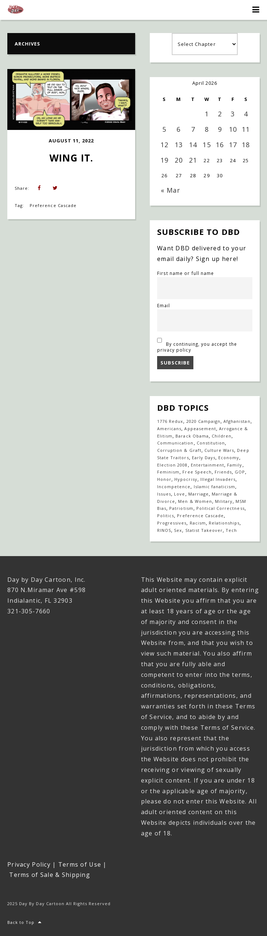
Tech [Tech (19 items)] (231, 530)
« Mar (170, 190)
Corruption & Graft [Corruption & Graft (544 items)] (179, 450)
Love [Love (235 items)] (179, 494)
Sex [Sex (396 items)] (178, 530)
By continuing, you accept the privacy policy (197, 344)
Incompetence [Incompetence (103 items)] (173, 486)
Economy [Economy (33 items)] (228, 457)
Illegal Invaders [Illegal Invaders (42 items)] (218, 479)
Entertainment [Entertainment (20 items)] (208, 465)
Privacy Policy (29, 864)
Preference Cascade (53, 205)
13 (179, 144)
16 (220, 144)
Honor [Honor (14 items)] (164, 479)
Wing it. (71, 157)
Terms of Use (79, 864)
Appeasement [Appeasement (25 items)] (200, 428)
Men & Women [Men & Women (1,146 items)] (195, 501)
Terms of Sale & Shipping (49, 875)
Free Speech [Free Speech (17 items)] (196, 472)
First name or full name (185, 273)
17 (233, 144)
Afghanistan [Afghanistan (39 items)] (236, 421)
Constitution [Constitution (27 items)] (211, 443)
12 (164, 144)
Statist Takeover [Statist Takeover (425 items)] (204, 530)
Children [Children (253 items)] (221, 436)
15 (207, 144)
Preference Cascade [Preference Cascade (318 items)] (200, 515)
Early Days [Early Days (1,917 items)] (203, 457)
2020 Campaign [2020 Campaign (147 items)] (203, 421)
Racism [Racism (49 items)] (198, 523)
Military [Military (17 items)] (224, 501)
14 (193, 144)
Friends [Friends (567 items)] (223, 472)
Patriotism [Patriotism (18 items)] (181, 508)
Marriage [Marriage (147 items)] (198, 494)
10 (233, 129)
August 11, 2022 (71, 140)
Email (163, 305)
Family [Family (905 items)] (234, 465)
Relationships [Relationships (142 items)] (224, 523)
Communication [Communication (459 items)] (175, 443)
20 (179, 160)
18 (246, 144)
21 (193, 160)
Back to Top (24, 922)
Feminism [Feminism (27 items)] (168, 472)
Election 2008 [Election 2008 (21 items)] (172, 465)
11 (246, 129)
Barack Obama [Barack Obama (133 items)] (191, 436)
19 (164, 160)
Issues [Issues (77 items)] (164, 494)
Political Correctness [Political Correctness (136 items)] (220, 508)
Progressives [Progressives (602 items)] (171, 523)
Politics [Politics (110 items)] (165, 515)
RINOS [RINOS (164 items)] (164, 530)
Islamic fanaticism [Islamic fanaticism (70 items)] (215, 486)
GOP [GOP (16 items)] (240, 472)
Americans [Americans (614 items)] (169, 428)
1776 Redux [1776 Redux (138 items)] (170, 421)
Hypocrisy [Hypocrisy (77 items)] (185, 479)
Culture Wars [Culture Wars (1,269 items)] (219, 450)
